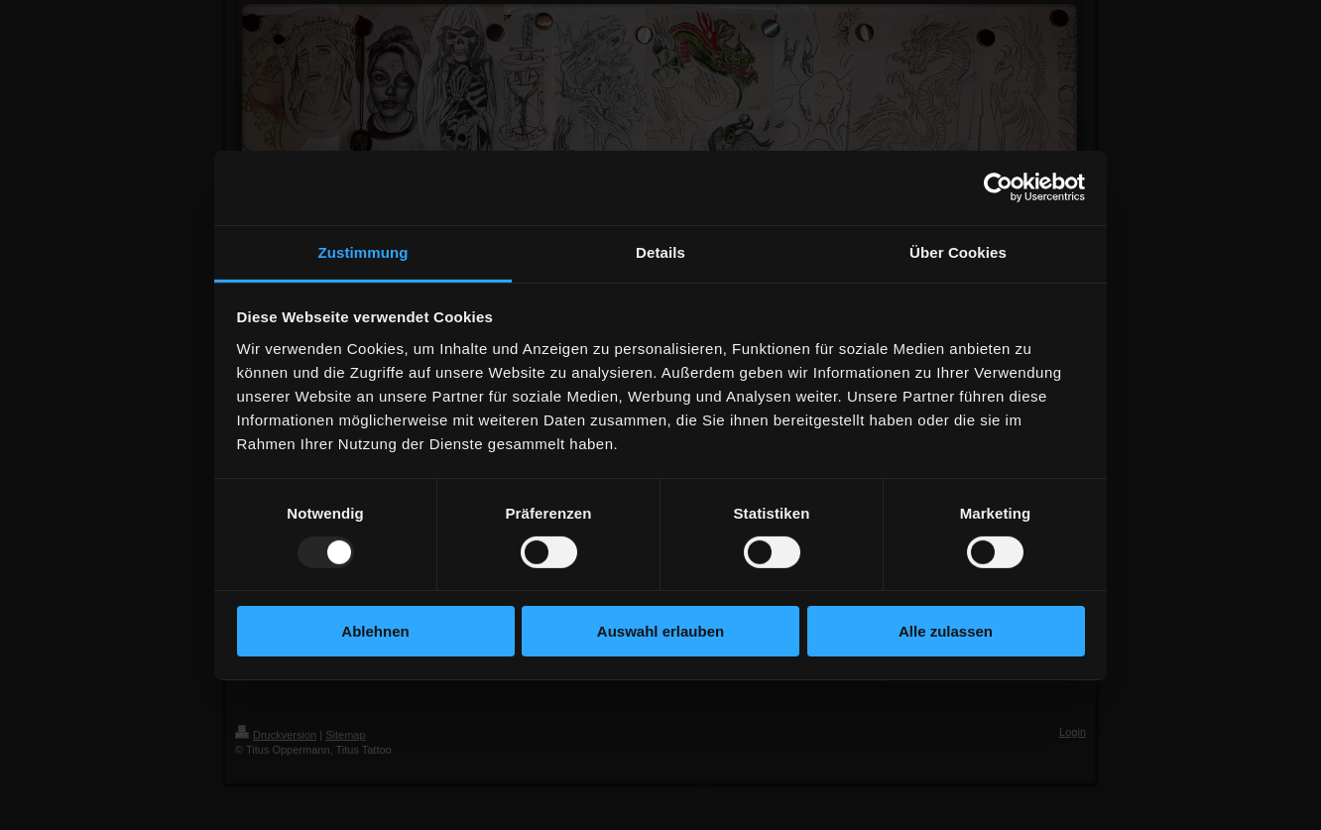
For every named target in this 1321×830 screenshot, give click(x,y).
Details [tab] (660, 251)
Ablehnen (375, 631)
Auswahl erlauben (660, 631)
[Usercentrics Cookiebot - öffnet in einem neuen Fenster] (998, 187)
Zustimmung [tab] (363, 251)
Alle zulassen (946, 631)
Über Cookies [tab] (958, 251)
